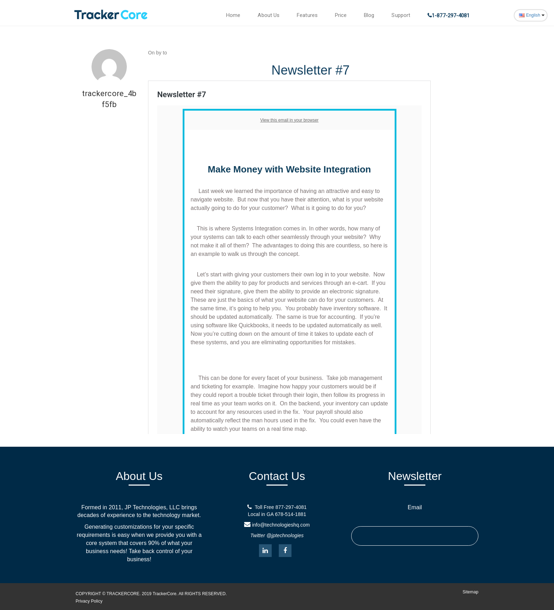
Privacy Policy (89, 601)
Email (415, 507)
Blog (369, 15)
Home (233, 15)
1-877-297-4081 (451, 15)
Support (400, 15)
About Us (268, 15)
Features (307, 15)
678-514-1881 (290, 514)
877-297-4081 (291, 507)
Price (341, 15)
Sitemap (470, 592)
